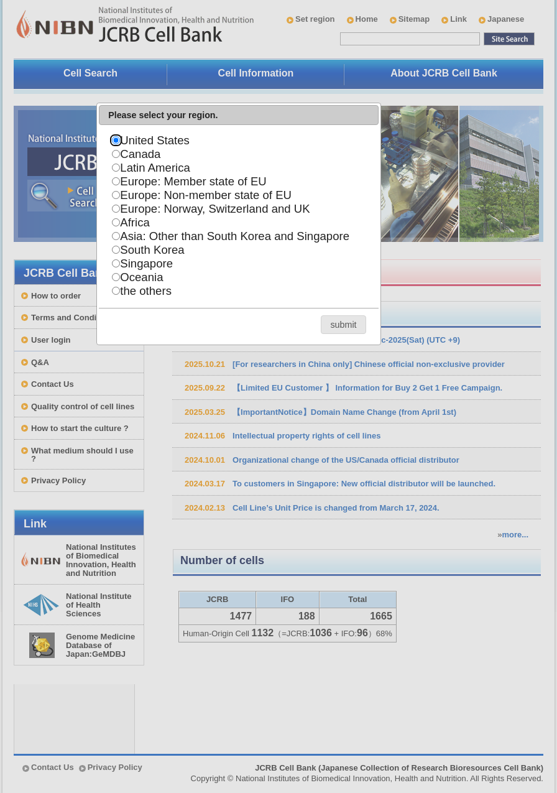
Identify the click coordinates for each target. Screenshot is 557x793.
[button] (343, 324)
